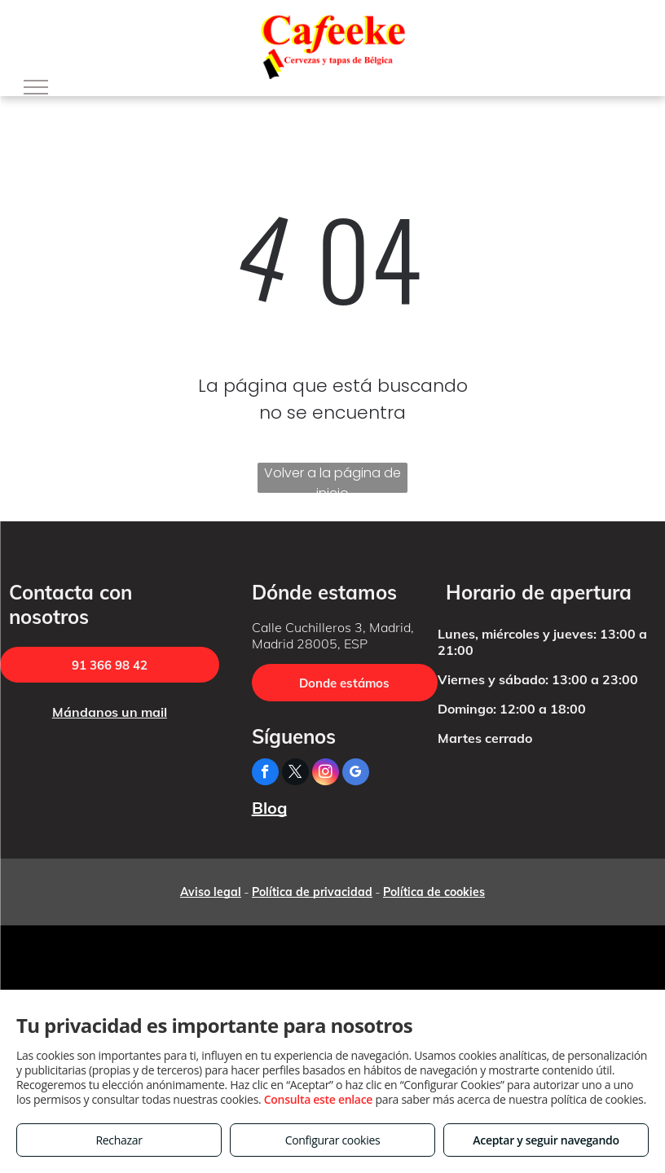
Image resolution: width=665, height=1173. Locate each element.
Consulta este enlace (318, 1099)
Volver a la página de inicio (332, 478)
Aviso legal (210, 892)
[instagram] (325, 773)
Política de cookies (434, 892)
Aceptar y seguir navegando (546, 1140)
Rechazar (118, 1140)
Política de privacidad (312, 892)
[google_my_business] (355, 773)
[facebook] (265, 773)
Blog (269, 807)
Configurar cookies (333, 1140)
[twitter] (295, 773)
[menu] (36, 87)
